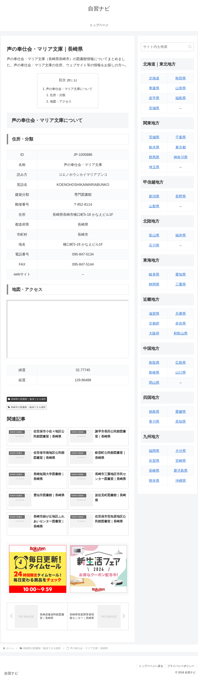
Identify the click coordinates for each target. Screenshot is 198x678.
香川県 (154, 422)
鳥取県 (154, 363)
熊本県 (154, 481)
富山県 (154, 235)
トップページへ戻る (151, 666)
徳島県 (154, 412)
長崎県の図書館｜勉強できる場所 (27, 399)
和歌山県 (181, 333)
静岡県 (154, 284)
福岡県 (154, 451)
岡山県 (154, 383)
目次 (62, 80)
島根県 (154, 372)
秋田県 (180, 78)
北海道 (154, 78)
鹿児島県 (181, 471)
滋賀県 (154, 314)
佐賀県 (154, 461)
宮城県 (154, 108)
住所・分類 (57, 95)
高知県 (180, 422)
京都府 (154, 323)
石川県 (154, 245)
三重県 (180, 284)
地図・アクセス (61, 101)
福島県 (180, 98)
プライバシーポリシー (180, 666)
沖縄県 (180, 481)
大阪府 (154, 333)
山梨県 (154, 206)
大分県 (180, 451)
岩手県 (154, 98)
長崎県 (154, 471)
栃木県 (154, 147)
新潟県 (154, 196)
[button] (190, 46)
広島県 (180, 363)
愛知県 (180, 274)
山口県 (180, 372)
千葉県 (180, 137)
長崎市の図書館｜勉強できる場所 (27, 407)
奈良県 (180, 323)
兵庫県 (180, 314)
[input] (167, 46)
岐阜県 (154, 274)
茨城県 (154, 137)
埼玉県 (154, 167)
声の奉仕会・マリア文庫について (69, 89)
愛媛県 (180, 412)
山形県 (180, 88)
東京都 (180, 147)
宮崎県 (180, 461)
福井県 (180, 235)
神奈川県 (181, 157)
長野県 (180, 196)
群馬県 (154, 157)
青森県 (154, 88)
